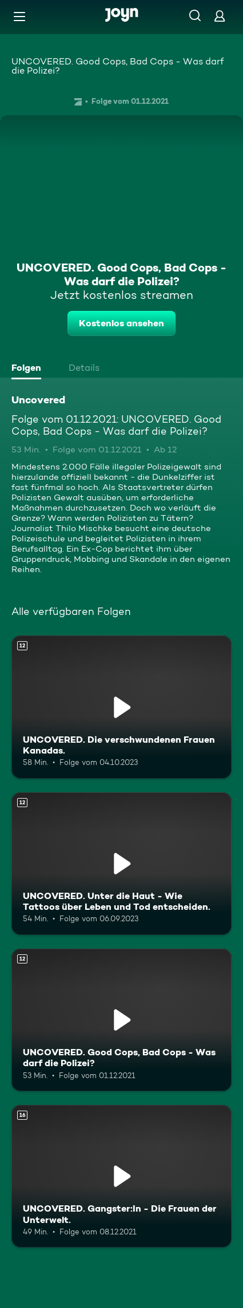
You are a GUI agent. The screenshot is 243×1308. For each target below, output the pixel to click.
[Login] (220, 16)
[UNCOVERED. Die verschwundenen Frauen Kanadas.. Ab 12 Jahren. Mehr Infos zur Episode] (121, 706)
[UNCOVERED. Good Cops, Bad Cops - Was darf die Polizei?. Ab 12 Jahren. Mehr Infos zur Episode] (121, 1020)
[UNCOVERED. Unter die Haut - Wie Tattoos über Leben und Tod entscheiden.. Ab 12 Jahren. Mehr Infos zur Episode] (121, 863)
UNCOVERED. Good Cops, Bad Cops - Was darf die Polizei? (117, 66)
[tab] (29, 369)
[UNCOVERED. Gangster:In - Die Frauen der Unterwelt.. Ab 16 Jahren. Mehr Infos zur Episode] (121, 1176)
